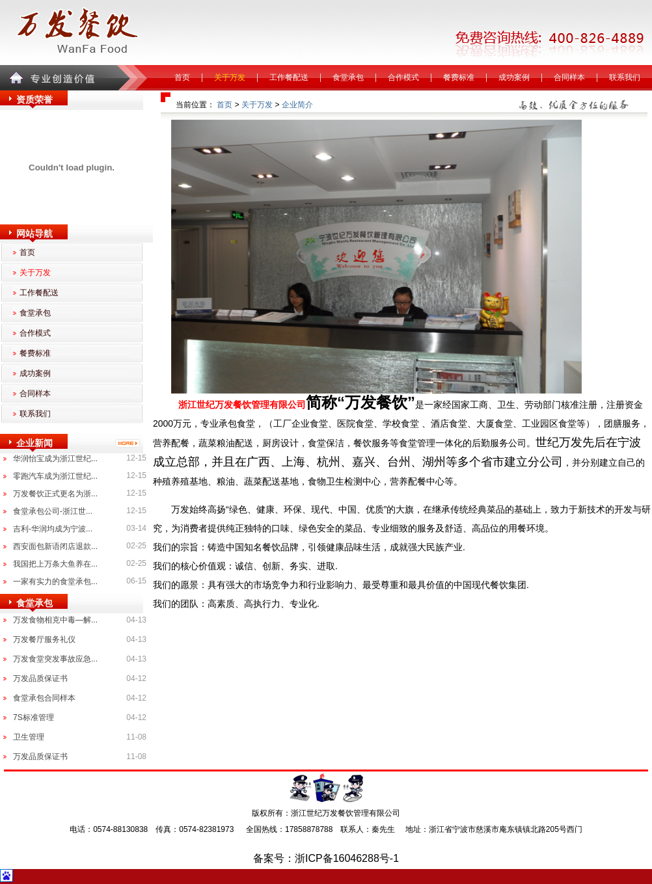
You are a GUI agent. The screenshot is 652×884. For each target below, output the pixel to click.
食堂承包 (348, 77)
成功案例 (514, 77)
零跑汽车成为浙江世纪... (55, 476)
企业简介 (297, 104)
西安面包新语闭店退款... (55, 546)
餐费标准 (458, 77)
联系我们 (624, 77)
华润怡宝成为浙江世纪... (55, 458)
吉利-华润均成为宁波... (52, 528)
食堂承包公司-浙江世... (52, 511)
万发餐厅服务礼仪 (44, 639)
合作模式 (403, 77)
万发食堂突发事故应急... (55, 658)
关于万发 (229, 77)
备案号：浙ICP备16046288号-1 (326, 858)
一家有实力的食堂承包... (55, 581)
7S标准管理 (33, 717)
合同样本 (569, 77)
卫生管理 (28, 737)
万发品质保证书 (40, 678)
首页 (182, 77)
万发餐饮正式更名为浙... (55, 493)
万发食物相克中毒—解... (55, 619)
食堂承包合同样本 (44, 698)
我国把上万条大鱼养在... (55, 564)
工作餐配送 (288, 77)
